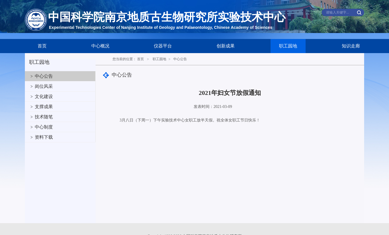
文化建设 (44, 96)
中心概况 (100, 45)
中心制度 (44, 127)
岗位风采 (44, 86)
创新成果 (226, 45)
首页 (42, 45)
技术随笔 (44, 116)
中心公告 (44, 76)
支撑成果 (44, 106)
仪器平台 (163, 45)
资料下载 (44, 137)
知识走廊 (351, 45)
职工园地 (288, 45)
